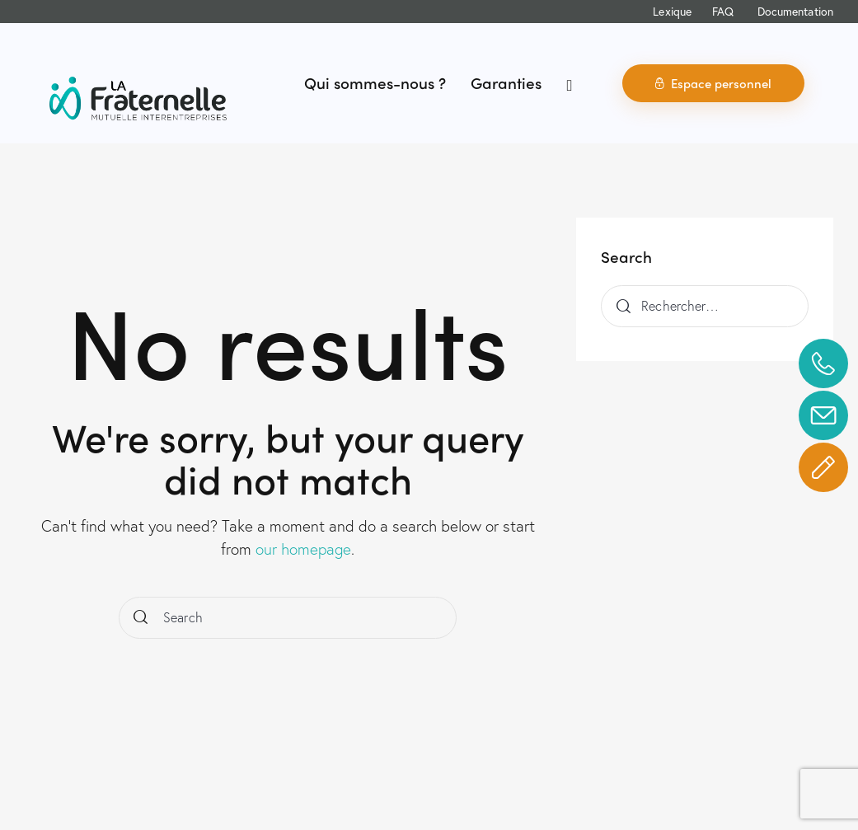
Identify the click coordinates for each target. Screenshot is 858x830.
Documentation (795, 11)
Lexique (672, 11)
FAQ (723, 11)
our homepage (303, 548)
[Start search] (140, 618)
